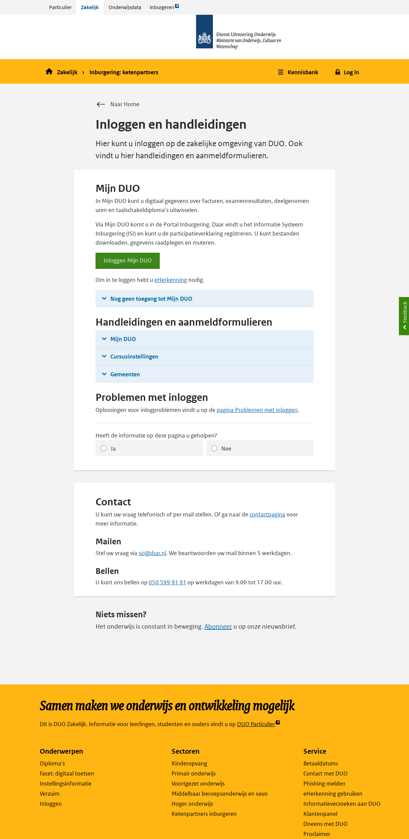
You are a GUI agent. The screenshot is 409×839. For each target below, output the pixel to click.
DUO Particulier (259, 724)
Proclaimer (316, 834)
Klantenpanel (320, 813)
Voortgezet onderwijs (198, 783)
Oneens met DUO (325, 824)
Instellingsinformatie (65, 783)
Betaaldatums (320, 763)
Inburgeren (164, 9)
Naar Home (117, 104)
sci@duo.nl (152, 553)
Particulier (60, 7)
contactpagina (267, 514)
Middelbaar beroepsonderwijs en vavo (220, 793)
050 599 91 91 (167, 582)
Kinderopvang (189, 763)
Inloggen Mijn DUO (128, 263)
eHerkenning (170, 280)
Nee (226, 448)
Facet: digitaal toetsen (67, 773)
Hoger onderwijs (192, 803)
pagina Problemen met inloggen (257, 410)
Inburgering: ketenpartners (123, 72)
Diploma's (52, 763)
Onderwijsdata (125, 7)
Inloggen (51, 803)
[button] (298, 71)
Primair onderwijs (194, 773)
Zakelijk (90, 7)
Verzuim (50, 793)
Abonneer (218, 626)
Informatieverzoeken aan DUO (341, 803)
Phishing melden (324, 783)
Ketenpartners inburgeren (204, 813)
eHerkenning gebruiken (333, 793)
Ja (113, 448)
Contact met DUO (325, 773)
